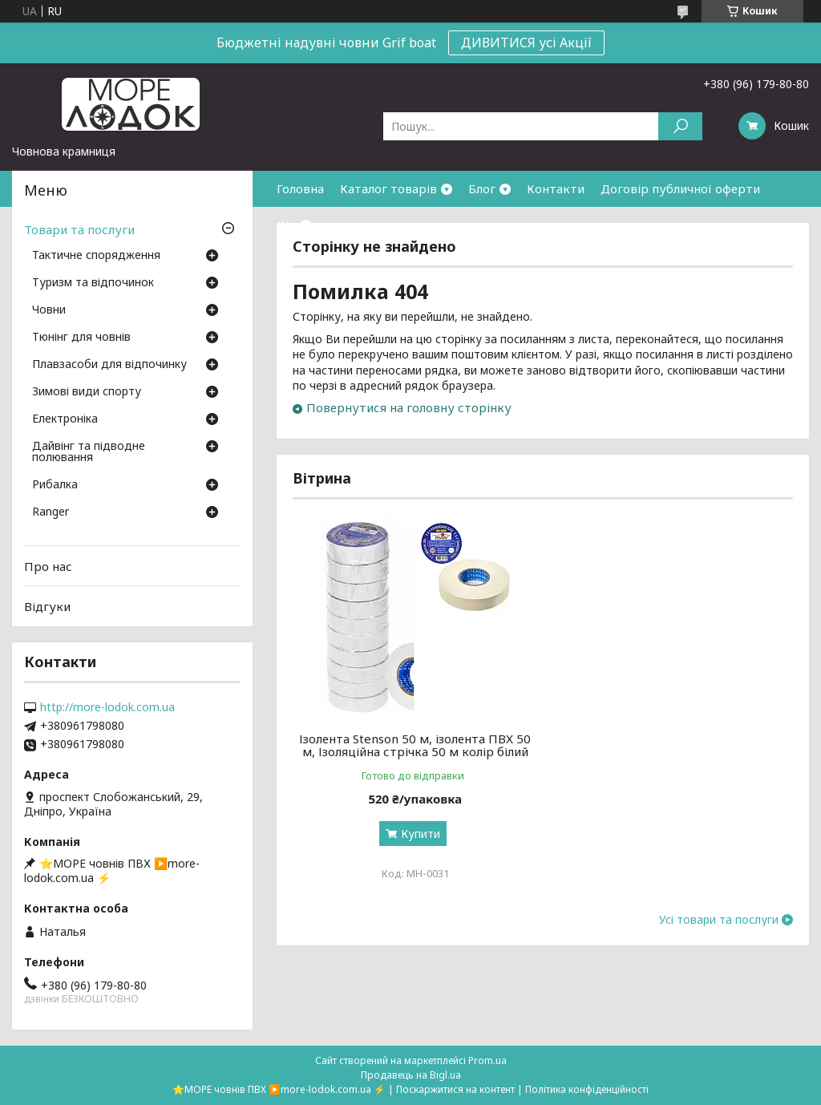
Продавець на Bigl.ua (411, 1075)
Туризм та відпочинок (93, 283)
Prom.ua (487, 1060)
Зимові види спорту (86, 392)
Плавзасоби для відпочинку (109, 364)
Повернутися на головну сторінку (409, 407)
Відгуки (47, 606)
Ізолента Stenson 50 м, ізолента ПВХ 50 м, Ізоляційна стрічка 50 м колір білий (415, 745)
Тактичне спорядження (96, 255)
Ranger (50, 512)
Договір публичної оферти (680, 188)
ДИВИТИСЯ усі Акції (526, 42)
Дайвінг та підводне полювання (88, 452)
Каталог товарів (388, 188)
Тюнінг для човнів (81, 337)
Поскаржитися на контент (455, 1089)
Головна (300, 188)
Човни (49, 310)
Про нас (48, 566)
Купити (420, 833)
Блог (481, 188)
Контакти (555, 188)
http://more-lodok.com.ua (107, 707)
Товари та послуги (79, 229)
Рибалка (55, 485)
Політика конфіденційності (587, 1089)
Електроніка (65, 419)
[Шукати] (680, 126)
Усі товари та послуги (719, 920)
